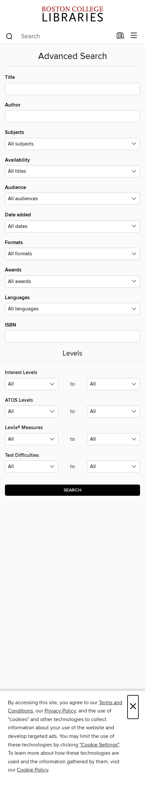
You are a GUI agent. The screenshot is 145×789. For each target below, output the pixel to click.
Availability (72, 167)
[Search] (9, 36)
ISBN (72, 332)
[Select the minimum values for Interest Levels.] (31, 384)
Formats (72, 249)
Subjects (72, 139)
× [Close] (133, 707)
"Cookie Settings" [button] (99, 745)
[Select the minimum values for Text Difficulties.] (31, 466)
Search (72, 490)
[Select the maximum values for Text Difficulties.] (113, 466)
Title (72, 84)
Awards (72, 277)
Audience (72, 194)
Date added (72, 222)
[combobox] (58, 36)
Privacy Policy (60, 711)
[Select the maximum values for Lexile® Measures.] (113, 439)
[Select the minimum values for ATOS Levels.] (31, 411)
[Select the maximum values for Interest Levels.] (113, 384)
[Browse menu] (134, 35)
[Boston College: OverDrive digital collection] (72, 14)
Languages (72, 305)
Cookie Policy (32, 770)
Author (72, 112)
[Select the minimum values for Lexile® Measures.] (31, 439)
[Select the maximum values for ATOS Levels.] (113, 411)
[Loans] (120, 37)
